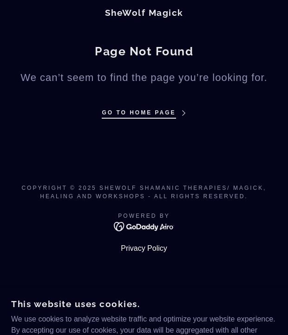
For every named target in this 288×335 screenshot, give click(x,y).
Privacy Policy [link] (144, 248)
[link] (144, 12)
